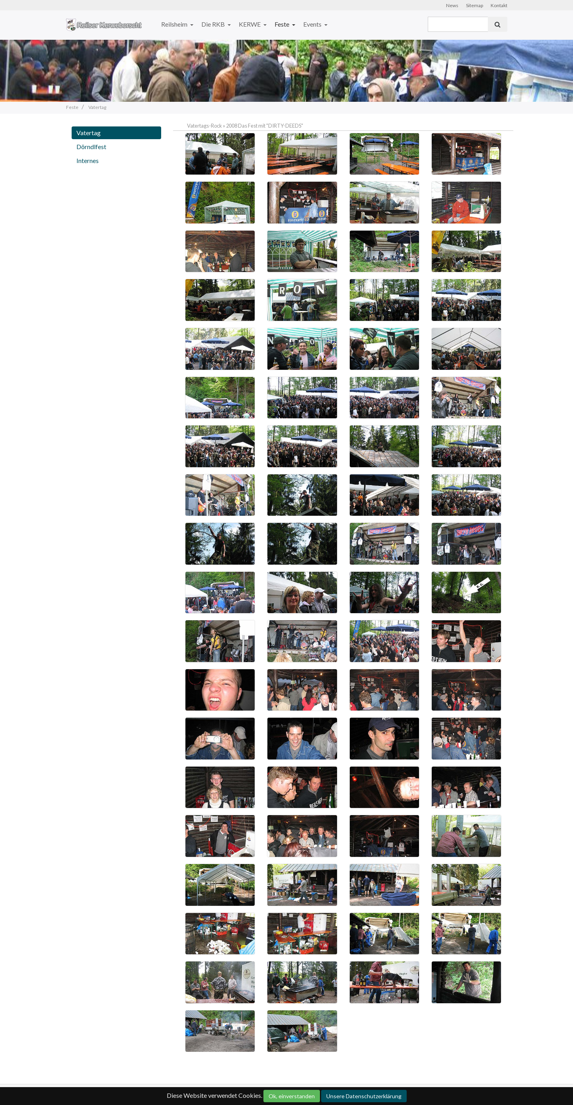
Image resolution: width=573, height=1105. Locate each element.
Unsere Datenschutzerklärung (363, 1096)
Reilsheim (175, 24)
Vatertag (88, 132)
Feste (282, 24)
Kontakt (499, 5)
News (452, 5)
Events (313, 24)
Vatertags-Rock (204, 125)
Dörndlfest (91, 146)
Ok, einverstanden (292, 1096)
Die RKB (213, 24)
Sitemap (474, 5)
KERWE (250, 24)
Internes (87, 160)
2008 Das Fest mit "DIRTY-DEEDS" (264, 125)
